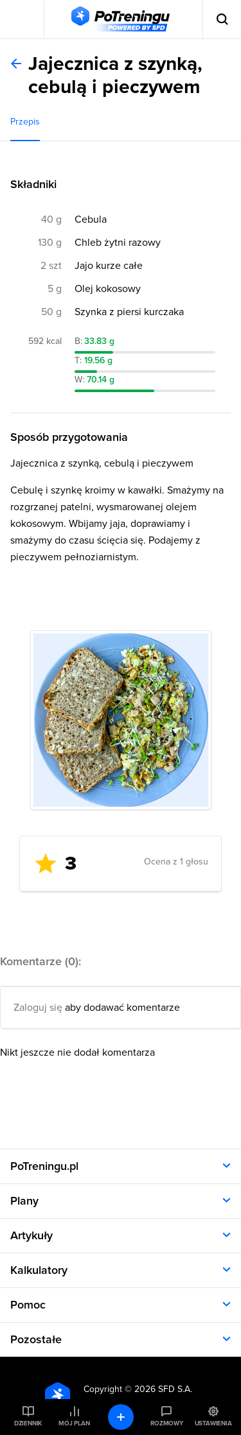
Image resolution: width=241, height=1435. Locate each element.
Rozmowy (166, 1423)
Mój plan (73, 1423)
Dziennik (28, 1423)
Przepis (25, 121)
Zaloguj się (37, 1007)
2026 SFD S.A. (163, 1389)
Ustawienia (213, 1423)
